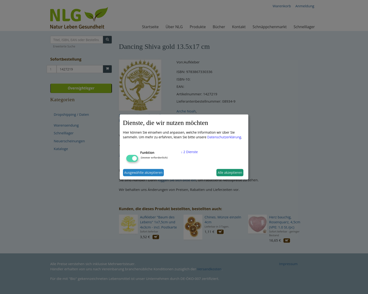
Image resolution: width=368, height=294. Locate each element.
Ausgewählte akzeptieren (143, 172)
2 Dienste (189, 151)
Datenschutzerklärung (224, 137)
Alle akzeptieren (230, 172)
